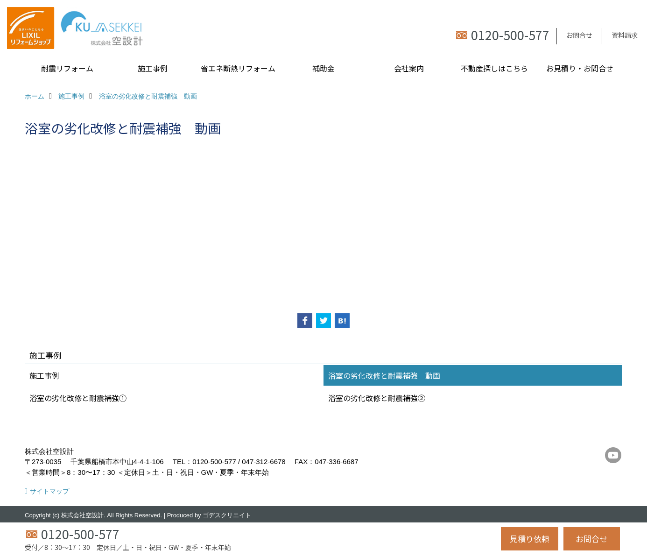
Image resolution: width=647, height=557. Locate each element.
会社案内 (409, 68)
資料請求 (625, 35)
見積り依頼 (529, 538)
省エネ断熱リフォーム (238, 68)
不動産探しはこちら (494, 68)
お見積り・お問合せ (579, 68)
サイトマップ (49, 491)
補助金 (323, 68)
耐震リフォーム (67, 68)
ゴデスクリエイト (227, 515)
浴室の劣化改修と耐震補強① (78, 397)
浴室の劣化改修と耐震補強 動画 (384, 375)
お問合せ (579, 35)
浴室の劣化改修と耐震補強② (376, 397)
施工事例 (153, 68)
